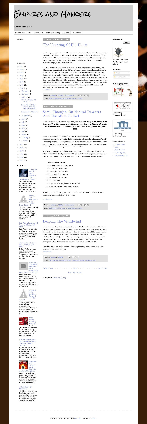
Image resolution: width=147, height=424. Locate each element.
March (24, 134)
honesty (55, 260)
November (25, 94)
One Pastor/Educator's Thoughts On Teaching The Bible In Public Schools (27, 342)
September (26, 116)
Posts (117, 73)
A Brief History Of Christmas (25, 388)
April (23, 131)
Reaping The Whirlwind (62, 221)
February (25, 138)
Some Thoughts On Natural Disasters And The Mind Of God (72, 114)
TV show (79, 98)
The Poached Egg (121, 155)
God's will (55, 208)
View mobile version (75, 272)
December (25, 91)
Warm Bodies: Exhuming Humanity (32, 320)
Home (29, 33)
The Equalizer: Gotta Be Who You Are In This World (27, 245)
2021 (22, 79)
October (25, 97)
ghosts (51, 98)
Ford (50, 260)
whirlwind (89, 260)
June (23, 125)
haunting (56, 98)
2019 (22, 85)
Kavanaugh (62, 260)
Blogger (93, 418)
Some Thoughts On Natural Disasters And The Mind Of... (28, 107)
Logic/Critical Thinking (53, 33)
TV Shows (66, 33)
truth (83, 260)
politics (69, 260)
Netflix (74, 98)
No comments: (70, 95)
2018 (22, 88)
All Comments (120, 77)
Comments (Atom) (59, 278)
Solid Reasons (120, 150)
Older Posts (103, 268)
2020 (22, 82)
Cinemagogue (120, 144)
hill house (63, 98)
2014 (22, 154)
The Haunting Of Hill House (65, 45)
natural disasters (72, 208)
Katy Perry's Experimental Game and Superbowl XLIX (28, 225)
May (23, 128)
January (25, 141)
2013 (22, 157)
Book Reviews (76, 33)
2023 (22, 72)
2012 (22, 160)
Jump (117, 147)
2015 (22, 151)
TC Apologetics (120, 153)
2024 (22, 69)
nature (80, 208)
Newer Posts (48, 268)
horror (69, 98)
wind (94, 260)
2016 (22, 148)
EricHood (77, 418)
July (23, 122)
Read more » (47, 89)
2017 (22, 145)
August (24, 119)
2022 (22, 76)
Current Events (38, 33)
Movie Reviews (20, 33)
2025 (22, 66)
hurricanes (62, 208)
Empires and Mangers (52, 14)
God (50, 208)
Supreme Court (77, 260)
